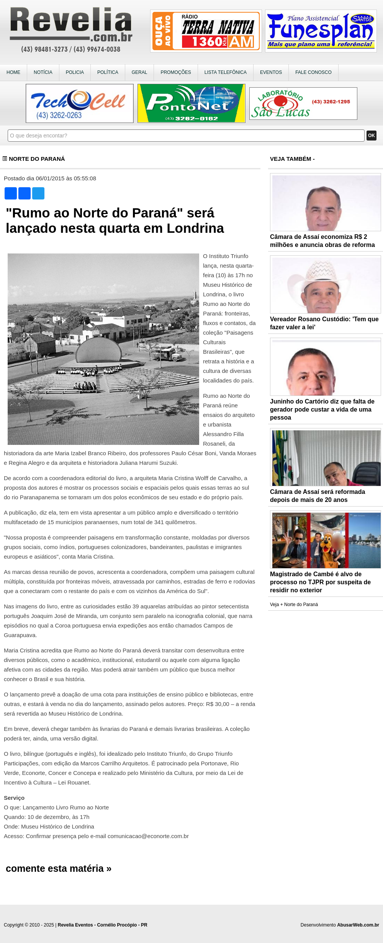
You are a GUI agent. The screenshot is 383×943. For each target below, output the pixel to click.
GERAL (139, 72)
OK (371, 135)
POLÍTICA (107, 72)
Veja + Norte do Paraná (294, 604)
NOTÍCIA (43, 72)
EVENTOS (271, 72)
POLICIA (75, 72)
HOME (13, 72)
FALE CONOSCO (313, 72)
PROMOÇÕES (175, 72)
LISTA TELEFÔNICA (226, 72)
